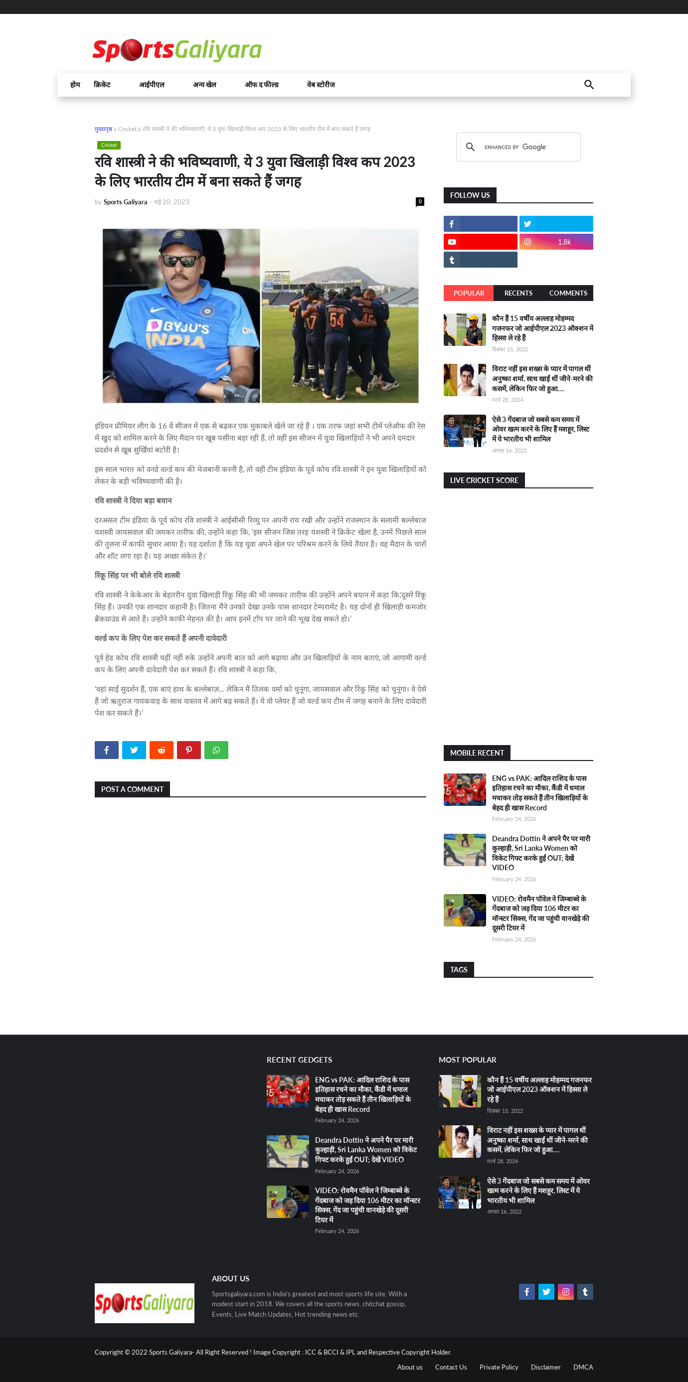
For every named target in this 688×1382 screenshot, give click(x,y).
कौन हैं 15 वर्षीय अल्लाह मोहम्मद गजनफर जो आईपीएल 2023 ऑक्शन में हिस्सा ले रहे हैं (542, 328)
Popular (469, 293)
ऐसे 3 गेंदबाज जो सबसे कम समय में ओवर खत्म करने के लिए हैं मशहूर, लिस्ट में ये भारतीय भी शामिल (540, 429)
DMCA (583, 1367)
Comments (568, 293)
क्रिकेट (102, 85)
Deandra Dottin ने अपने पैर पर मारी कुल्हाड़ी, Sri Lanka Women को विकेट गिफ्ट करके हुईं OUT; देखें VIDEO (366, 1150)
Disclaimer (546, 1367)
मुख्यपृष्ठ (103, 129)
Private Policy (499, 1367)
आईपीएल (151, 85)
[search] (517, 147)
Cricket (127, 129)
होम (75, 85)
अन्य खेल (204, 85)
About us (410, 1367)
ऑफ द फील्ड (261, 85)
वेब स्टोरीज (321, 85)
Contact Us (451, 1367)
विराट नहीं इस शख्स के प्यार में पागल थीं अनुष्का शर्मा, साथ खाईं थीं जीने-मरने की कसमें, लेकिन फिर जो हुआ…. (542, 378)
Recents (518, 293)
